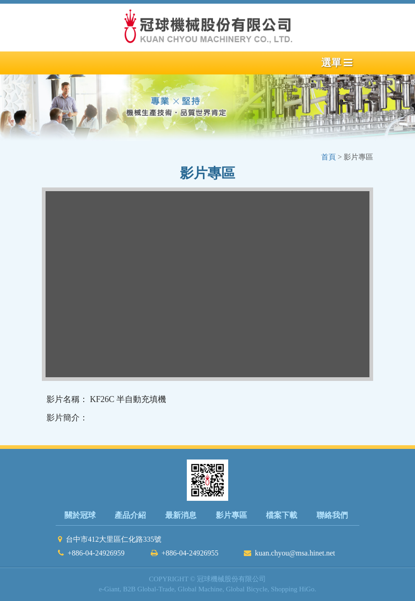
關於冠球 (80, 515)
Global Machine (200, 589)
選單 (337, 62)
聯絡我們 (332, 515)
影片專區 (231, 515)
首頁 (329, 157)
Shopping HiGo (293, 589)
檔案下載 (281, 515)
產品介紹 (130, 515)
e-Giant (109, 589)
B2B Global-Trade (148, 589)
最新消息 (180, 515)
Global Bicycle (246, 589)
